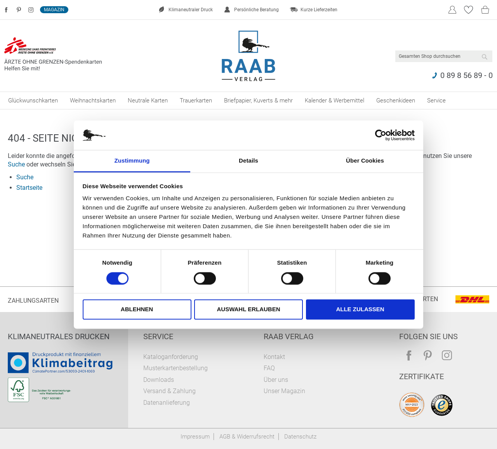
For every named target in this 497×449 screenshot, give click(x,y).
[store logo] (248, 56)
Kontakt (274, 357)
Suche (16, 164)
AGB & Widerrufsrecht (247, 436)
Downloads (158, 379)
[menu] (248, 100)
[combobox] (444, 56)
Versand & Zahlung (169, 391)
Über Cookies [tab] (365, 161)
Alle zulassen (360, 309)
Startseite (29, 187)
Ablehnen (137, 309)
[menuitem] (33, 100)
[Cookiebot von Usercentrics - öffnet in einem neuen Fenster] (381, 135)
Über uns (276, 379)
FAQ (269, 368)
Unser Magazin (284, 391)
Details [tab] (248, 161)
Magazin (54, 9)
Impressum (195, 436)
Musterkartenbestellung (175, 368)
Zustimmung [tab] (132, 161)
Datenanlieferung (166, 402)
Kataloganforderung (170, 357)
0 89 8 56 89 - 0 (466, 75)
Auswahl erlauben (248, 309)
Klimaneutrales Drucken (58, 336)
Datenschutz (300, 436)
